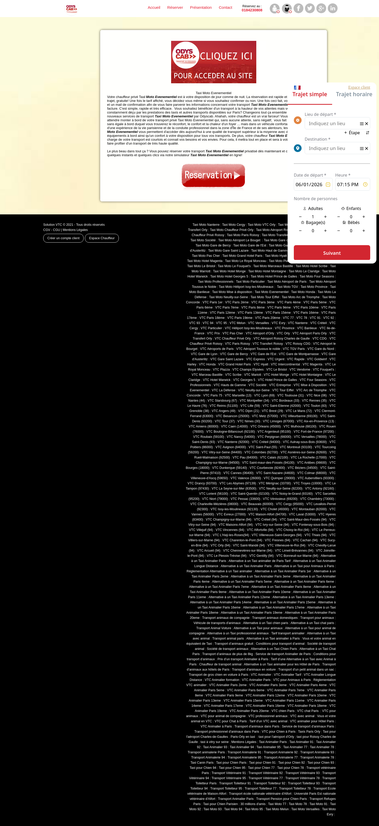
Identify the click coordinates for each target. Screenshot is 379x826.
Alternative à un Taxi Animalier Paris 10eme (260, 592)
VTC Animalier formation (222, 680)
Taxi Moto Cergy (233, 225)
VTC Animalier (261, 675)
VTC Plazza (221, 369)
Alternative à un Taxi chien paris (265, 623)
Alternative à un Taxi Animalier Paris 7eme (219, 587)
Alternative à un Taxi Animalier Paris (246, 566)
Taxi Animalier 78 (322, 747)
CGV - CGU (51, 230)
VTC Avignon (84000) (230, 447)
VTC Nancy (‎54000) (241, 437)
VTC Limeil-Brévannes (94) (294, 550)
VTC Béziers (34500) (302, 468)
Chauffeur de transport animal (220, 664)
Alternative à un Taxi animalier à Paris (273, 638)
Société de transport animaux (228, 649)
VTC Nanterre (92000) (233, 442)
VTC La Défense (223, 390)
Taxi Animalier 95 (269, 747)
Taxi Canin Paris (202, 762)
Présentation (201, 7)
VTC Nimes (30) (248, 421)
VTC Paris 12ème (222, 312)
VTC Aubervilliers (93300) (316, 478)
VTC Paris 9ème (279, 307)
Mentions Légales (75, 230)
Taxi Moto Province (314, 287)
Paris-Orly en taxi (243, 737)
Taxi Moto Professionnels (216, 281)
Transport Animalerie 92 (281, 752)
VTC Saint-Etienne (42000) (282, 406)
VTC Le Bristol (276, 369)
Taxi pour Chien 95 (232, 768)
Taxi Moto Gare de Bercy (213, 245)
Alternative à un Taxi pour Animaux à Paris (304, 566)
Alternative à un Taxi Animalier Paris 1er (283, 571)
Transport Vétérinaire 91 (229, 773)
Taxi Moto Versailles (305, 809)
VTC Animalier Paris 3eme (268, 685)
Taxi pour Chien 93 (320, 762)
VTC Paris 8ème (253, 307)
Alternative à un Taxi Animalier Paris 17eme (274, 607)
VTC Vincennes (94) (230, 530)
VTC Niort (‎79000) (215, 499)
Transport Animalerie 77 (281, 757)
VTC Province (284, 328)
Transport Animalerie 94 (208, 757)
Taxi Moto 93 (212, 809)
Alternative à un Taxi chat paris (312, 623)
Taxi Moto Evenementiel (272, 292)
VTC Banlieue (307, 328)
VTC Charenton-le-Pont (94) (242, 540)
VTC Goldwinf (317, 359)
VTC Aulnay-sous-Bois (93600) (305, 442)
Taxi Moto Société (203, 240)
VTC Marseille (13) (238, 395)
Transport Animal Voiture (213, 628)
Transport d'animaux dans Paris (257, 726)
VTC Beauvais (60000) (257, 504)
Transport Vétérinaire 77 (266, 778)
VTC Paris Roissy (237, 344)
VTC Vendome (299, 369)
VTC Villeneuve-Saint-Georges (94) (277, 535)
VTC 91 (315, 318)
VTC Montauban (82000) (309, 509)
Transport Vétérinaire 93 (302, 773)
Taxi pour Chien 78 (290, 768)
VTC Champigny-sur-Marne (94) (228, 519)
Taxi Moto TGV (287, 287)
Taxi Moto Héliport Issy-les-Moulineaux (246, 287)
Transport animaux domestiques (275, 618)
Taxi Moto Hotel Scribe (312, 266)
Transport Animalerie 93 (317, 752)
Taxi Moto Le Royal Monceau (245, 261)
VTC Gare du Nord (320, 349)
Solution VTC (52, 225)
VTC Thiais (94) (315, 535)
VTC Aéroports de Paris (217, 349)
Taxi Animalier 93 (215, 747)
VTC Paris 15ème (278, 312)
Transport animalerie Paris (206, 752)
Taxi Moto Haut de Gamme (270, 250)
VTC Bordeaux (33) (285, 400)
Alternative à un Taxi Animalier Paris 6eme (304, 581)
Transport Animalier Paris (236, 799)
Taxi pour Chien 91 (262, 762)
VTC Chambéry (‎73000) (317, 499)
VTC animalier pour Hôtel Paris (312, 721)
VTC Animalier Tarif (287, 675)
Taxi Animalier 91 (301, 742)
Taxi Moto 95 (254, 809)
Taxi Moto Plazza (281, 261)
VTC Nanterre (298, 323)
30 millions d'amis (253, 804)
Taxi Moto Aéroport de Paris (287, 281)
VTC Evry (278, 323)
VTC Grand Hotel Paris (234, 364)
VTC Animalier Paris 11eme (285, 700)
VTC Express (255, 359)
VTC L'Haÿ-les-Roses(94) (231, 535)
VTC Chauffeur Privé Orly (233, 338)
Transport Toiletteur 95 (226, 788)
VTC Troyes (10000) (308, 483)
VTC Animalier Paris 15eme (243, 700)
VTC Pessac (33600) (245, 499)
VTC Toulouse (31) (290, 395)
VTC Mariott (252, 375)
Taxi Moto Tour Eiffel (265, 297)
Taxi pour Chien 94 (203, 768)
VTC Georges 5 (244, 380)
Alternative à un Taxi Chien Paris (274, 649)
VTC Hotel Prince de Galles (277, 380)
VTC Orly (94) (220, 545)
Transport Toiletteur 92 (269, 783)
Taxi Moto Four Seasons (317, 276)
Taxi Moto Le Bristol (201, 266)
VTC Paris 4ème (289, 302)
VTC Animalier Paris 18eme (307, 706)
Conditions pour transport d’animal (280, 643)
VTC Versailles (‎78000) (310, 437)
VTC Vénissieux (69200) (280, 499)
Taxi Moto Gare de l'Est (249, 245)
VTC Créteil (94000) (266, 442)
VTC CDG (319, 338)
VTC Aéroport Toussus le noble (258, 349)
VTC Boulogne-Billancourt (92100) (230, 431)
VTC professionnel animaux (268, 716)
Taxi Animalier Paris (273, 742)
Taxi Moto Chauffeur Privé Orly (231, 230)
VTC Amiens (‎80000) (203, 426)
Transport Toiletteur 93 (304, 783)
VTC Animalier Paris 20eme (249, 711)
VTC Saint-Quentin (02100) (250, 493)
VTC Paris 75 (212, 395)
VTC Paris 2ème (237, 302)
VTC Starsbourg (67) (222, 400)
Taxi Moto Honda (303, 292)
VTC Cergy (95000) (290, 504)
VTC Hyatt (260, 364)
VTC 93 (194, 323)
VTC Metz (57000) (265, 416)
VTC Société (257, 385)
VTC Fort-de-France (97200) (314, 431)
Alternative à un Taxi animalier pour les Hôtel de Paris (282, 664)
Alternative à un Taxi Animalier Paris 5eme (242, 581)
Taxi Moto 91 (318, 804)
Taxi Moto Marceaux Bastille (273, 266)
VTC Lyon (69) (264, 395)
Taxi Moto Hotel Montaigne (267, 271)
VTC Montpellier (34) (254, 400)
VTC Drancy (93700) (202, 483)
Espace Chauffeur (102, 238)
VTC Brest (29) (272, 411)
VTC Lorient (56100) (213, 493)
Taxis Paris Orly (309, 731)
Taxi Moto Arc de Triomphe (300, 297)
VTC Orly (283, 333)
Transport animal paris (228, 638)
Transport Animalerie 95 (244, 757)
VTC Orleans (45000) (265, 426)
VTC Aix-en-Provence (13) (315, 421)
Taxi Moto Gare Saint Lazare (228, 250)
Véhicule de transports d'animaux (216, 623)
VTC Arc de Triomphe (311, 390)
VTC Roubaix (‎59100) (208, 437)
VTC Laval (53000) (302, 514)
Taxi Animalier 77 (295, 747)
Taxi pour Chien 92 (291, 762)
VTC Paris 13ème (250, 312)
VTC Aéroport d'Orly (260, 333)
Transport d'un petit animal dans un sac (306, 669)
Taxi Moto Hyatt (276, 256)
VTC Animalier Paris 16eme (265, 706)
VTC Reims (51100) (224, 406)
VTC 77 (288, 318)
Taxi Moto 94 (233, 809)
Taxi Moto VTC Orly (261, 225)
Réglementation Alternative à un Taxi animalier (219, 571)
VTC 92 (328, 318)
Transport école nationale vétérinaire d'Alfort (260, 793)
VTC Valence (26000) (245, 478)
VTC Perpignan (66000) (274, 437)
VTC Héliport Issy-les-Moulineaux (248, 328)
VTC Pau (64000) (244, 457)
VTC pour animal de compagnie (223, 716)
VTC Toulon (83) (315, 406)
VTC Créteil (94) (265, 519)
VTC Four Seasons (313, 380)
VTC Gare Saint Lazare (226, 359)
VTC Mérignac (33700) (275, 483)
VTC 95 (221, 323)
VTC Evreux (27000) (231, 514)
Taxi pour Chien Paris (231, 762)
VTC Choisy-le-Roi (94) (292, 530)
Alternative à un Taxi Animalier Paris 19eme (251, 612)
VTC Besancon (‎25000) (232, 416)
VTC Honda (207, 364)
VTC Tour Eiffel (283, 390)
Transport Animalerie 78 (317, 757)
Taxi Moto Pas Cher (206, 256)
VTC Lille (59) (250, 406)
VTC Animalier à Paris (216, 726)
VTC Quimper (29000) (279, 478)
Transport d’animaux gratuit (234, 643)
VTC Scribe (233, 375)
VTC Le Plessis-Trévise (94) (227, 556)
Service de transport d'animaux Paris (308, 726)
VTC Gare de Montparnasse (299, 354)
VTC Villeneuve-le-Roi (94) (286, 545)
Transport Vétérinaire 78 (302, 778)
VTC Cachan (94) (305, 540)
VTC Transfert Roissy (268, 344)
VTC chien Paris (282, 711)
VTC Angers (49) (224, 411)
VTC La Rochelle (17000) (309, 457)
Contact (225, 7)
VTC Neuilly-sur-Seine (253, 390)
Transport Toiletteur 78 (295, 788)
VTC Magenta (312, 364)
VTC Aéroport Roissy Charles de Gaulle (281, 338)
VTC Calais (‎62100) (274, 457)
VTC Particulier (211, 328)
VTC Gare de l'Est (263, 354)
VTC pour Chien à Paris (278, 731)
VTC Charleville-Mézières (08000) (214, 504)
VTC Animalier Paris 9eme (224, 695)
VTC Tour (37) (225, 421)
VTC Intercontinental (285, 364)
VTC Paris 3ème (263, 302)
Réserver (175, 7)
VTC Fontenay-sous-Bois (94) (313, 525)
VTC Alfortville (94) (260, 530)
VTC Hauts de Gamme (230, 385)
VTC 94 (208, 323)
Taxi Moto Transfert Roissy (280, 235)
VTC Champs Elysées (248, 369)
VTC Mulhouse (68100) (300, 426)
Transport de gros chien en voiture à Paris (218, 675)
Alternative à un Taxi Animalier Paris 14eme (221, 602)
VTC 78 (301, 318)
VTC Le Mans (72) (299, 411)
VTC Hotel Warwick (217, 380)
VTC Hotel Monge (276, 375)
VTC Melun (237, 323)
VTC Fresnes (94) (277, 540)
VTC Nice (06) (317, 395)
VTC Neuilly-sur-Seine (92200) (280, 488)
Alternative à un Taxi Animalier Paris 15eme (285, 602)
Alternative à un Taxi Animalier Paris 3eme (260, 576)
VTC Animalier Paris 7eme (286, 690)
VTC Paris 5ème (315, 302)
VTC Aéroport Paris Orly (310, 333)
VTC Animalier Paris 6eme (246, 690)
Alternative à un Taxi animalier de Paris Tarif (260, 561)
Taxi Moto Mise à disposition (232, 292)
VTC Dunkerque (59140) (229, 468)
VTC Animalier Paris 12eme (265, 695)
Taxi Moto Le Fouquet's (234, 266)
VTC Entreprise (280, 385)
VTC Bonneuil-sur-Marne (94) (297, 556)
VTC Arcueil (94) (209, 550)
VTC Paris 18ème (211, 318)
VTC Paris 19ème (239, 318)
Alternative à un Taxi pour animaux (258, 628)
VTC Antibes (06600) (312, 462)
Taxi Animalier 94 (242, 747)
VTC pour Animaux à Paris (292, 680)
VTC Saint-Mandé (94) (249, 545)
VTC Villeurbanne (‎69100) (299, 416)
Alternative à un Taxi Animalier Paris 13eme (303, 597)
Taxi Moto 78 (298, 804)
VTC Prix (213, 333)
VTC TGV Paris (294, 349)
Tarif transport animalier (288, 633)
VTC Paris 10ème (305, 307)
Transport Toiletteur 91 (235, 783)
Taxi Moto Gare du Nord (281, 240)
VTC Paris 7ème (227, 307)
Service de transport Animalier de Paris (283, 654)
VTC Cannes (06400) (238, 473)
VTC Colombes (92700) (261, 452)
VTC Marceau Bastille (207, 375)
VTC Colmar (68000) (312, 473)
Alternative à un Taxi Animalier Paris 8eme (281, 587)
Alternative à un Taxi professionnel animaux (238, 633)
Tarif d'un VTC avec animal (268, 721)
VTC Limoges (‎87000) (278, 421)
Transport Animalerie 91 (244, 752)
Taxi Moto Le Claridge (304, 271)
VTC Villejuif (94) (201, 530)
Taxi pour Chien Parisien (220, 804)
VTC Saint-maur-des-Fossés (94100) (268, 462)
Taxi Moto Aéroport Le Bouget (239, 240)
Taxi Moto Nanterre (206, 225)
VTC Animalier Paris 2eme (228, 685)
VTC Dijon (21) (248, 411)
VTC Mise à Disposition (310, 385)
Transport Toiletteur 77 (260, 788)
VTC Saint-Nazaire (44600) (275, 473)
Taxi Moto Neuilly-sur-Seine (228, 297)
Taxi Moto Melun (277, 809)
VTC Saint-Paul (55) (263, 447)
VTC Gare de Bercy (234, 354)
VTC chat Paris (308, 711)
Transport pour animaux (317, 618)
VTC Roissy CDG (298, 344)
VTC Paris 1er (212, 302)
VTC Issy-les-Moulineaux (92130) (234, 509)
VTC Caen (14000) (234, 426)
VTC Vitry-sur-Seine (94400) (222, 452)
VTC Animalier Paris (256, 680)
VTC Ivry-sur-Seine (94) (272, 525)
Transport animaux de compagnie (226, 618)
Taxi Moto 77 (277, 804)
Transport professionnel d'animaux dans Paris (226, 731)
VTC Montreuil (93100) (296, 447)
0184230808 (252, 8)
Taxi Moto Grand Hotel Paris (242, 256)
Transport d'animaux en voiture (254, 669)
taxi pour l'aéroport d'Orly (276, 737)
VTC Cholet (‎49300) (275, 509)
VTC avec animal (302, 716)
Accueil (154, 7)
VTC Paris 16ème (305, 312)
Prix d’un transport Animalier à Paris (242, 659)
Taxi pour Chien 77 (261, 768)
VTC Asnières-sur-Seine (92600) (304, 452)
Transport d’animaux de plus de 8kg (227, 654)
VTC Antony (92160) (319, 488)
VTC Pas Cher (232, 333)
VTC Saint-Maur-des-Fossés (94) (303, 519)
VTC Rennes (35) (314, 400)
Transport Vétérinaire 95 (229, 778)
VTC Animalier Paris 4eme (308, 685)
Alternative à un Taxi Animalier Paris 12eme (239, 597)
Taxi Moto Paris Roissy (243, 235)
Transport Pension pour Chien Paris (281, 799)
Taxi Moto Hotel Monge (229, 271)
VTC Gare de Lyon (204, 354)
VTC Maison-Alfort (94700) (267, 514)
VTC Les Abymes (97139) (238, 483)
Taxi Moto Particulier (250, 281)
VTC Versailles (258, 323)
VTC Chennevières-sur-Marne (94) (247, 550)
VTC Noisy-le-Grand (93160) (292, 493)
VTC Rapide (295, 359)
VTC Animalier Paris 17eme (223, 706)
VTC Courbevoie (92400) (267, 468)
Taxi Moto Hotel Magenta (205, 261)
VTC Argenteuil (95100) (274, 431)
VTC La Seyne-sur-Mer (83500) (234, 488)
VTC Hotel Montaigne (307, 375)
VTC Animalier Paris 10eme (307, 695)
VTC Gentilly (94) (261, 556)
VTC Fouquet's (323, 369)
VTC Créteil (318, 323)
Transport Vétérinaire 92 (266, 773)
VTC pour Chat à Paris (231, 721)
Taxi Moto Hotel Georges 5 (229, 276)
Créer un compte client (63, 238)
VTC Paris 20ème (267, 318)
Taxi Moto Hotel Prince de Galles (274, 276)
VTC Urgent (276, 359)
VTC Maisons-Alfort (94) (235, 525)
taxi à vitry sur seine (214, 742)
